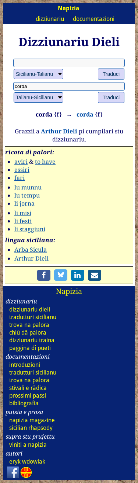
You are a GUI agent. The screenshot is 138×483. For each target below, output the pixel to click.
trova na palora (29, 324)
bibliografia (24, 403)
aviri (21, 162)
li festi (23, 221)
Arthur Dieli (59, 131)
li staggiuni (29, 229)
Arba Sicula (30, 250)
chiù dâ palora (27, 332)
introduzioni (24, 364)
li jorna (24, 203)
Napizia (69, 291)
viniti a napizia (28, 444)
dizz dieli (29, 309)
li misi (22, 213)
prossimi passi (27, 395)
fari (19, 178)
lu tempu (27, 195)
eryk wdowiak (27, 461)
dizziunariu (50, 18)
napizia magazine (32, 420)
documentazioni (93, 18)
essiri (21, 170)
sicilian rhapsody (31, 427)
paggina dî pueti (30, 347)
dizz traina (31, 340)
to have (45, 162)
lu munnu (28, 187)
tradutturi (32, 317)
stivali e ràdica (28, 387)
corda (85, 114)
